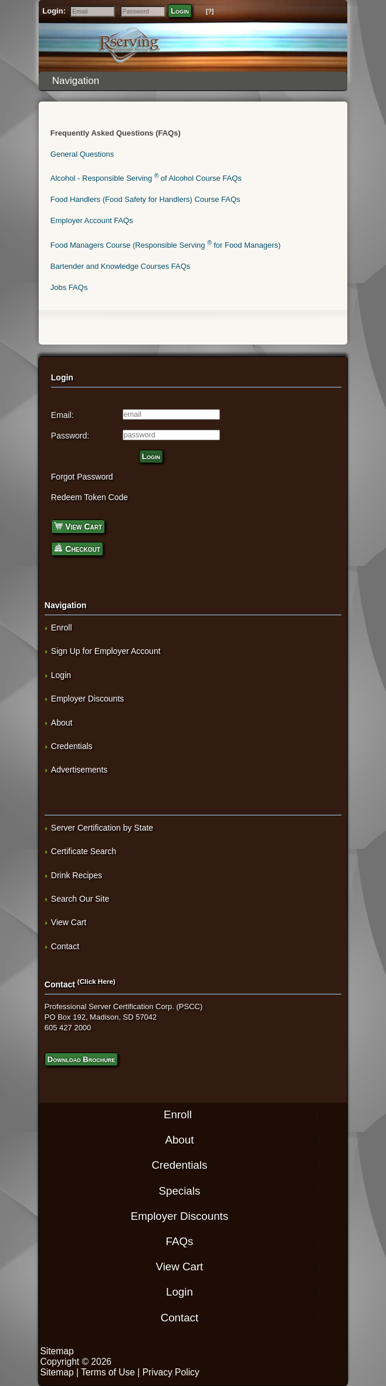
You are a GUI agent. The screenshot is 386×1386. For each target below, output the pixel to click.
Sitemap (56, 1351)
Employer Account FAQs (91, 220)
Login (180, 10)
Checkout (77, 548)
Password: (70, 435)
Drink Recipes (76, 875)
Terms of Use (108, 1372)
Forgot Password (82, 476)
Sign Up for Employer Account (106, 651)
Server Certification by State (102, 827)
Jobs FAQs (69, 287)
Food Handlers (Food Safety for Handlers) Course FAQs (145, 199)
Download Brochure (81, 1059)
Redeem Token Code (89, 497)
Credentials (72, 746)
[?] (210, 11)
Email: (62, 415)
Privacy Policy (171, 1372)
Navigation (195, 80)
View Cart (78, 525)
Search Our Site (80, 898)
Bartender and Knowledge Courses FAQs (120, 266)
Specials (180, 1190)
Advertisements (79, 769)
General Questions (82, 154)
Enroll (61, 627)
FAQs (180, 1241)
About (62, 722)
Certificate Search (83, 851)
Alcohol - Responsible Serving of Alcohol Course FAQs (146, 178)
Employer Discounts (87, 698)
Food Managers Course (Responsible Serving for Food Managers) (165, 245)
